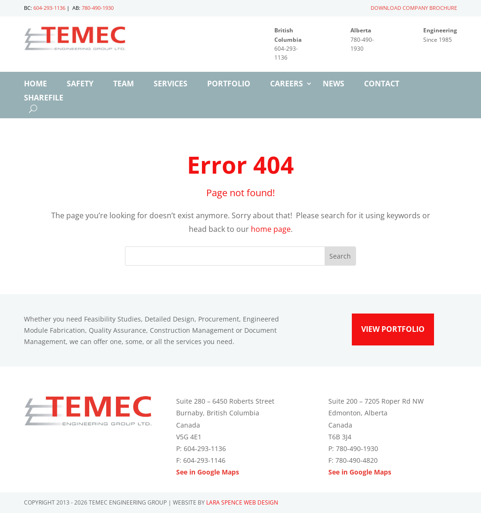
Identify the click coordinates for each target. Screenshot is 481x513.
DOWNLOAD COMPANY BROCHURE (414, 7)
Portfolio (228, 84)
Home (35, 84)
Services (170, 84)
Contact (381, 84)
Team (123, 84)
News (333, 84)
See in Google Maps (207, 471)
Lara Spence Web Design (242, 502)
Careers (286, 84)
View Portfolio (393, 329)
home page (271, 229)
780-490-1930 (98, 7)
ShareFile (43, 98)
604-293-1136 (49, 7)
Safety (80, 84)
